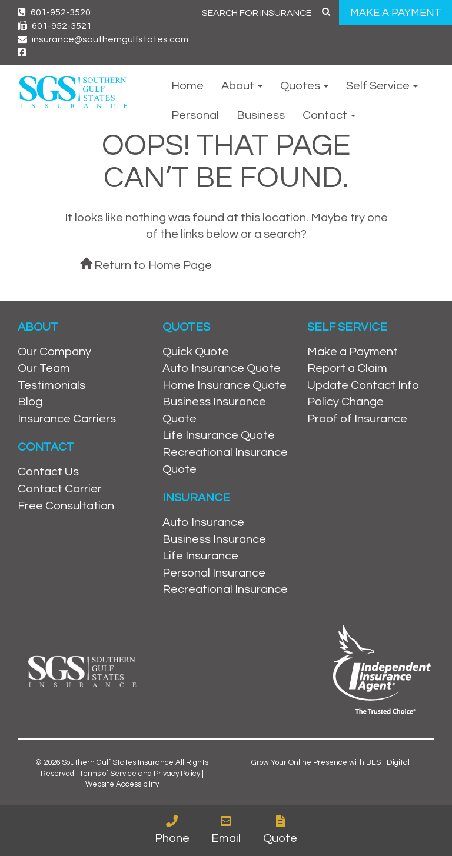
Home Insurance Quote (224, 385)
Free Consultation (66, 506)
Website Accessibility (122, 784)
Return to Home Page (146, 265)
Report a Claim (347, 368)
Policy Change (345, 402)
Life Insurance (200, 556)
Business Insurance (214, 539)
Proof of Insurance (357, 419)
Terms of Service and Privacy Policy (139, 774)
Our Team (44, 368)
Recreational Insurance (225, 589)
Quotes (304, 86)
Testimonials (51, 385)
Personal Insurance (213, 573)
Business (261, 115)
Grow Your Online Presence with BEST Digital (330, 762)
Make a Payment (352, 352)
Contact (329, 115)
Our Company (54, 352)
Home (187, 86)
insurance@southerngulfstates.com (103, 39)
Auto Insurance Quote (221, 368)
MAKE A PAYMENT (395, 12)
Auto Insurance (203, 522)
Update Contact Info (363, 385)
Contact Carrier (60, 489)
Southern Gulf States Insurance (118, 762)
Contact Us (48, 472)
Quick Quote (195, 352)
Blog (30, 402)
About (241, 86)
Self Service (382, 86)
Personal (195, 115)
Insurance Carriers (67, 419)
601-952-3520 (54, 12)
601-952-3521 (55, 26)
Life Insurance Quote (218, 435)
